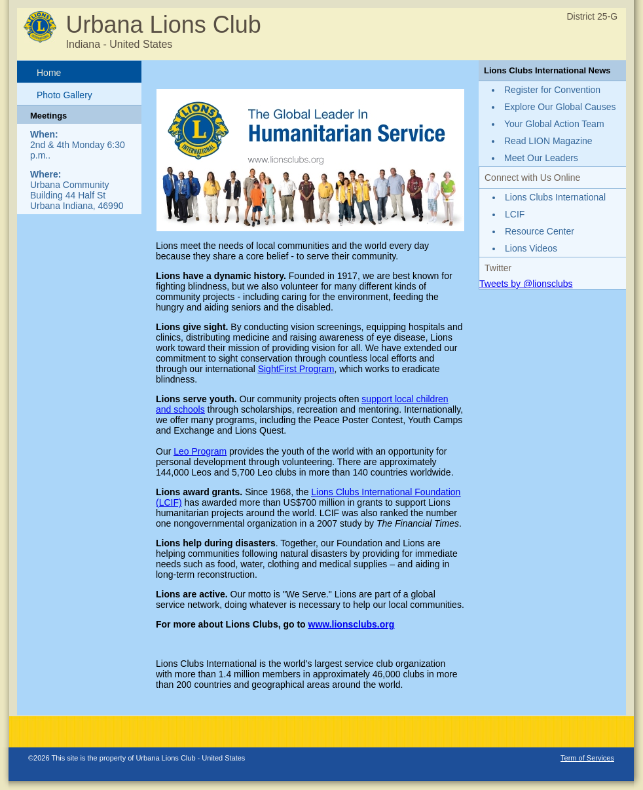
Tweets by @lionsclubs (526, 283)
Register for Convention (552, 90)
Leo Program (200, 451)
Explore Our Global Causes (559, 107)
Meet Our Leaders (541, 158)
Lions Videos (531, 248)
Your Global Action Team (554, 124)
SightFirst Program (296, 369)
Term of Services (587, 758)
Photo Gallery (64, 95)
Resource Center (539, 231)
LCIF (514, 214)
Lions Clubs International (555, 197)
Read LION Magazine (548, 141)
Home (49, 72)
